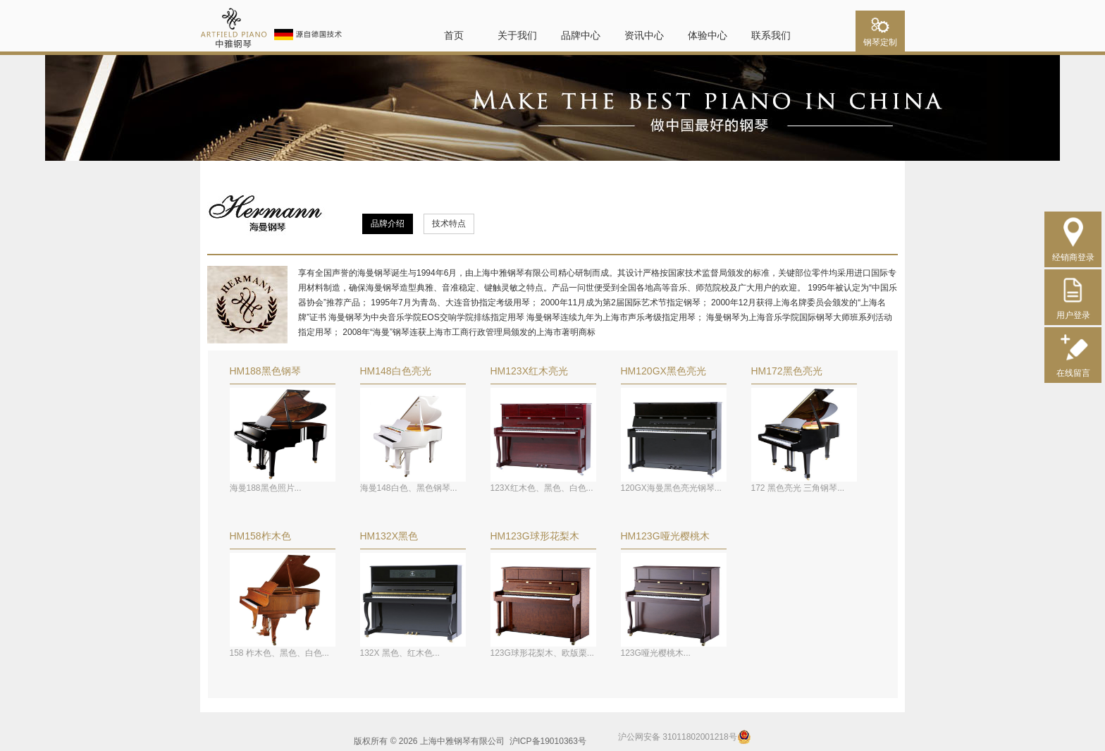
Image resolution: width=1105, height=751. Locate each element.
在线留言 (1073, 368)
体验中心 (707, 35)
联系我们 (771, 35)
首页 (454, 35)
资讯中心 (644, 35)
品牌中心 (580, 35)
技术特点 (449, 223)
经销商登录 (1073, 252)
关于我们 (517, 35)
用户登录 (1073, 310)
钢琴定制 (880, 38)
